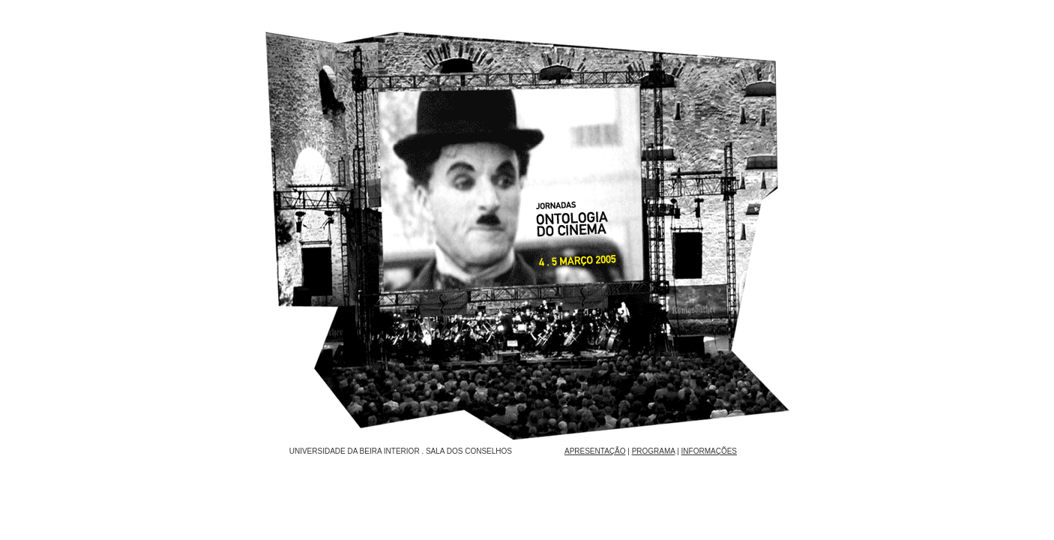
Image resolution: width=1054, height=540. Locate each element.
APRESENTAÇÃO (595, 451)
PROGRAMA (653, 451)
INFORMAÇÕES (709, 451)
